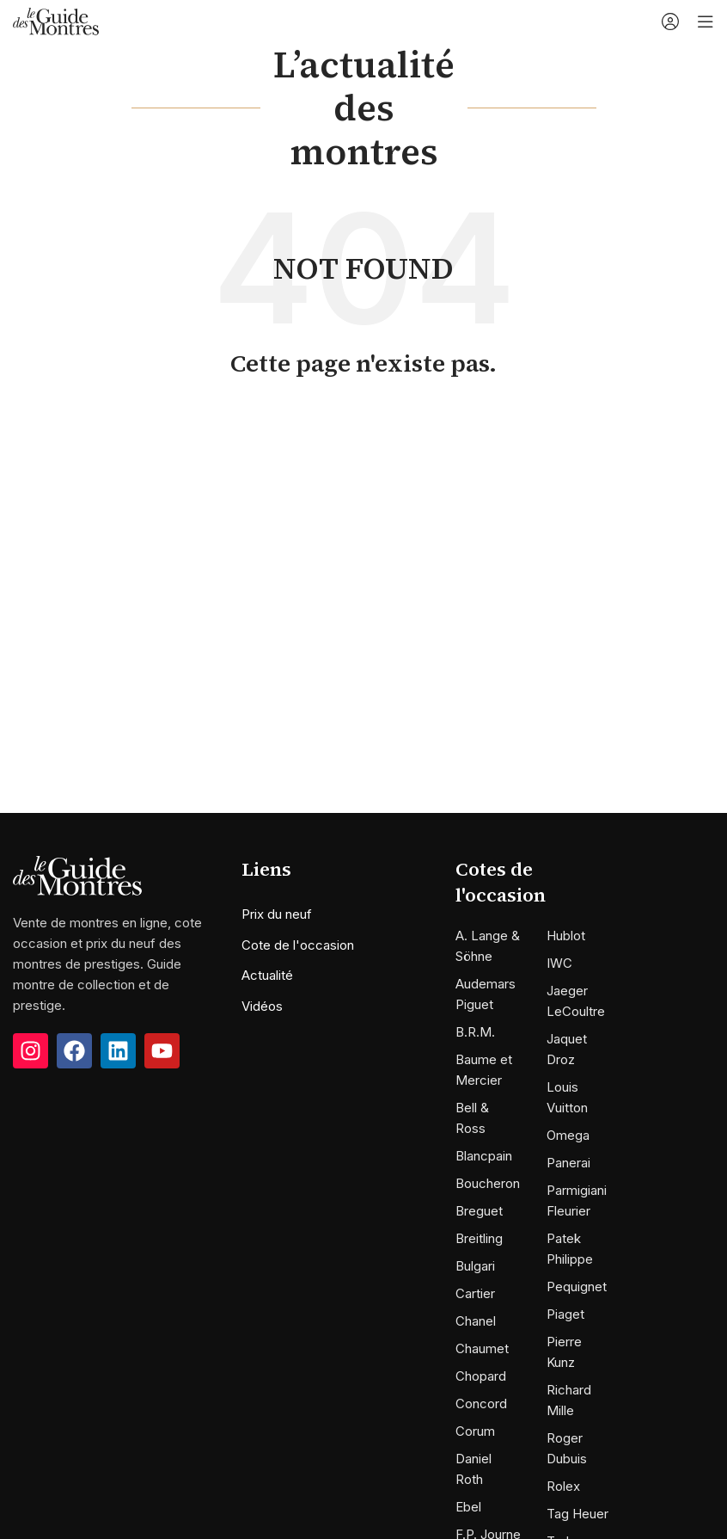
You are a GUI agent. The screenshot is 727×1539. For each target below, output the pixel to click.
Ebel (468, 1507)
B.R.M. (475, 1032)
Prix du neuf (276, 914)
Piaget (565, 1314)
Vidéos (262, 1006)
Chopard (480, 1376)
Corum (475, 1431)
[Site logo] (56, 20)
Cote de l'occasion (297, 945)
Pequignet (577, 1286)
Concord (481, 1403)
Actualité (267, 975)
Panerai (568, 1162)
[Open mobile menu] (705, 21)
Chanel (475, 1321)
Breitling (479, 1238)
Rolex (563, 1486)
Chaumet (482, 1348)
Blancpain (483, 1156)
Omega (568, 1135)
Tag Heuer (577, 1513)
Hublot (566, 935)
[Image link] (77, 874)
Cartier (475, 1293)
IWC (559, 963)
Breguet (479, 1211)
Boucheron (487, 1183)
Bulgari (475, 1266)
